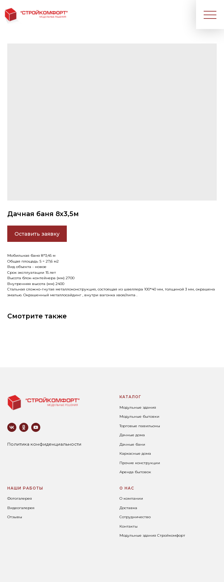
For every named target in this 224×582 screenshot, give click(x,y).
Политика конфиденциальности (44, 444)
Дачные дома (132, 435)
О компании (131, 498)
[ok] (23, 427)
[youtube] (35, 427)
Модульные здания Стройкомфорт (152, 535)
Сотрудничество (135, 517)
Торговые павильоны (139, 426)
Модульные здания (137, 407)
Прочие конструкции (139, 463)
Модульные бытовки (139, 416)
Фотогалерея (19, 498)
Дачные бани (132, 444)
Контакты (128, 526)
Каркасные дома (135, 453)
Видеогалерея (20, 507)
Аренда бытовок (135, 472)
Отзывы (14, 517)
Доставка (128, 507)
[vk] (11, 427)
